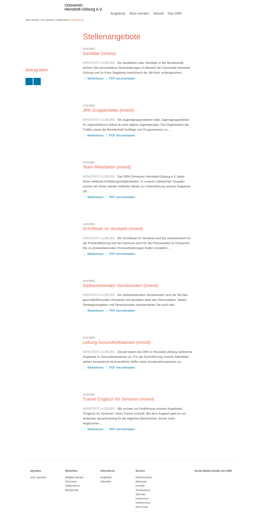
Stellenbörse (63, 20)
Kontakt (140, 485)
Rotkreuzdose (144, 477)
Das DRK (175, 13)
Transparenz (143, 490)
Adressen (141, 481)
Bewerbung (77, 20)
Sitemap (140, 494)
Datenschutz (143, 502)
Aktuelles (105, 481)
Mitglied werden (74, 477)
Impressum (142, 498)
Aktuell (158, 13)
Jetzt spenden (38, 477)
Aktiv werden (139, 13)
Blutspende (71, 490)
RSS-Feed (142, 507)
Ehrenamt (71, 481)
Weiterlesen (95, 78)
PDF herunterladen (122, 78)
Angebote (118, 13)
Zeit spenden (47, 20)
